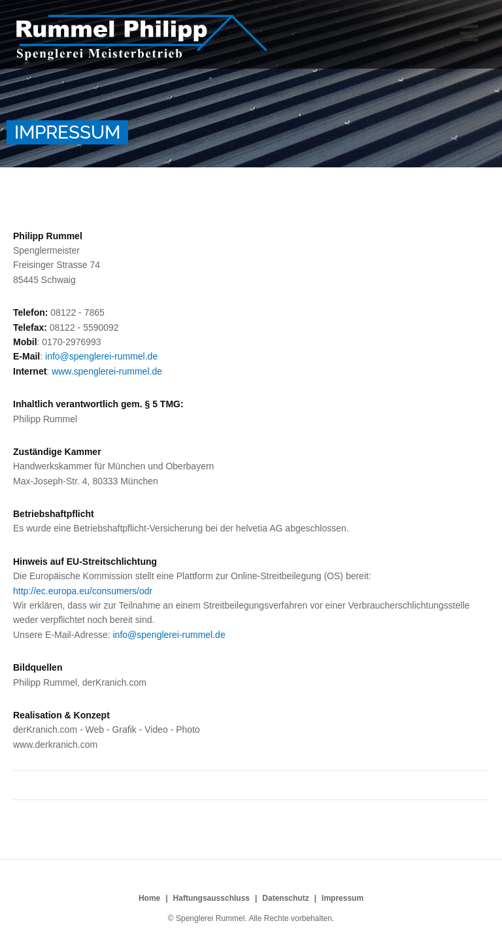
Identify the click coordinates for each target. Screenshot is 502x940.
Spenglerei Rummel (142, 37)
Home (149, 898)
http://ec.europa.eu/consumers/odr (82, 591)
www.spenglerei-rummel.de (107, 371)
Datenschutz (285, 898)
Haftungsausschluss (211, 898)
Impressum (342, 898)
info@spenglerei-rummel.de (101, 356)
